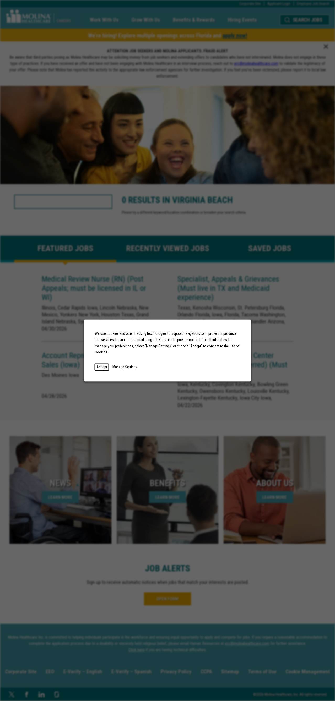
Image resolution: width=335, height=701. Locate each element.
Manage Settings (124, 367)
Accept (101, 367)
